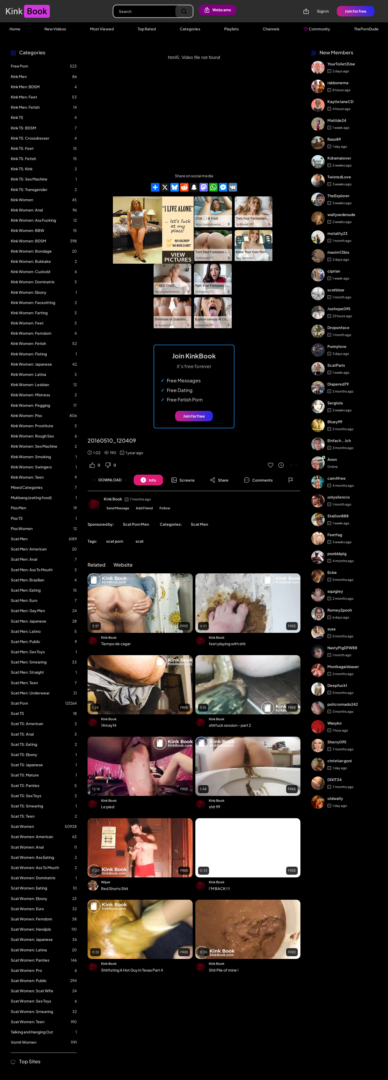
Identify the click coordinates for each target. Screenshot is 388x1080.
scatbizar (335, 289)
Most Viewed (102, 28)
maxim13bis (338, 252)
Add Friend (144, 508)
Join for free (355, 11)
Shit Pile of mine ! (224, 970)
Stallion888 (338, 515)
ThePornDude (366, 28)
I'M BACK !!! (219, 888)
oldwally (335, 798)
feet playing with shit (227, 643)
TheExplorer (338, 195)
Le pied (107, 806)
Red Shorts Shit (114, 888)
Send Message (117, 508)
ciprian (333, 271)
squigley (335, 591)
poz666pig (337, 553)
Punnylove (337, 346)
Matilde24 (336, 120)
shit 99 (214, 806)
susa (331, 628)
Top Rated (147, 28)
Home (14, 28)
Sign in (323, 11)
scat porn (114, 541)
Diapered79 (338, 384)
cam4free (336, 478)
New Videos (55, 28)
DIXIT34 (334, 779)
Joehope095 (339, 308)
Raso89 (334, 139)
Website (123, 565)
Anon (332, 459)
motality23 (337, 233)
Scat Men (199, 524)
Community (316, 28)
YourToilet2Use (341, 63)
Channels (271, 28)
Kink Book (113, 498)
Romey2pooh (339, 610)
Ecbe (332, 572)
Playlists (231, 28)
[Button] (148, 480)
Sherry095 (337, 741)
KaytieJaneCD (340, 101)
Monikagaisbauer (343, 666)
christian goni (339, 760)
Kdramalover (339, 158)
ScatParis (336, 365)
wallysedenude (341, 214)
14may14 (108, 725)
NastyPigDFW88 (342, 647)
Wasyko (334, 723)
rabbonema (337, 82)
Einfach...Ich (339, 440)
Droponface (338, 327)
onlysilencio (338, 497)
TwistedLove (339, 176)
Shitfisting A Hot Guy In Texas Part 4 (132, 970)
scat (140, 541)
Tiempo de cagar (116, 643)
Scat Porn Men (136, 524)
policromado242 (342, 704)
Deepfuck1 (337, 685)
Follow (165, 508)
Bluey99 (334, 421)
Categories (190, 28)
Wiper (105, 882)
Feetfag (334, 534)
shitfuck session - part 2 (230, 725)
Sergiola (335, 402)
